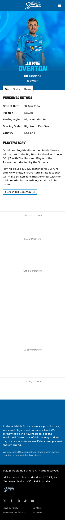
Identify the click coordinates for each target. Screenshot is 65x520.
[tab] (7, 89)
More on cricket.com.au (20, 192)
